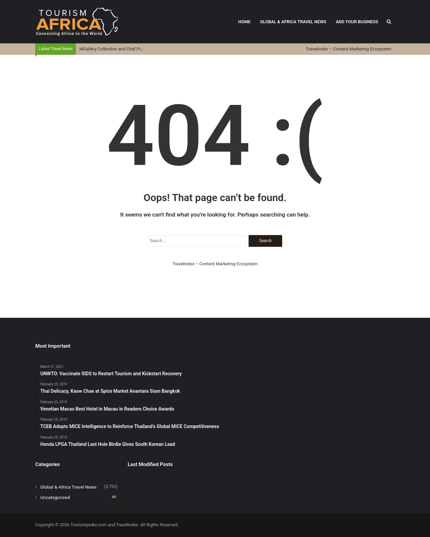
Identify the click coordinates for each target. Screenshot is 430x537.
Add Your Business (357, 21)
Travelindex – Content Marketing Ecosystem (348, 48)
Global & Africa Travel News (293, 21)
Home (244, 21)
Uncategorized (55, 497)
